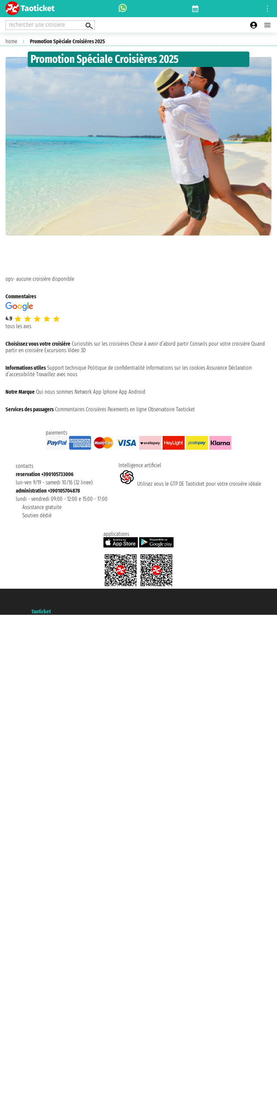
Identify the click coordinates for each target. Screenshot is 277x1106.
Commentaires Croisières (80, 409)
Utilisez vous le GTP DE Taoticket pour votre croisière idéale (190, 484)
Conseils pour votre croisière (220, 344)
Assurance (217, 368)
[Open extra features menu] (50, 25)
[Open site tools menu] (267, 8)
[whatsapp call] (123, 8)
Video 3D (77, 350)
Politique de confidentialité (116, 368)
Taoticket (41, 611)
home (11, 41)
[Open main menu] (267, 25)
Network (83, 392)
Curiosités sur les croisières (100, 344)
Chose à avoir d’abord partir (159, 344)
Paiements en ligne (127, 409)
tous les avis (18, 326)
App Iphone (105, 392)
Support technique (66, 368)
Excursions (55, 350)
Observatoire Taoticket (171, 409)
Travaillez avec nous (56, 374)
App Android (132, 392)
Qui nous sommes (54, 392)
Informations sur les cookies (175, 368)
